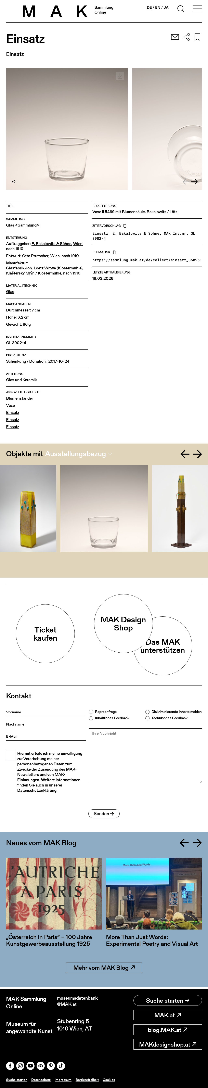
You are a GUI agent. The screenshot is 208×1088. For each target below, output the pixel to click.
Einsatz (12, 412)
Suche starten (167, 1000)
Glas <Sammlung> (22, 225)
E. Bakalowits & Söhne (51, 243)
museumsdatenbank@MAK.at (79, 1002)
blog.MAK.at (167, 1029)
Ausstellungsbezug (75, 454)
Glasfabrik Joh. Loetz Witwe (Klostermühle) (44, 268)
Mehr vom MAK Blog (104, 969)
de (149, 7)
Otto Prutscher (35, 255)
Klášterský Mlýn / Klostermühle (33, 273)
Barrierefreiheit (89, 1079)
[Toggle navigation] (197, 9)
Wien (77, 243)
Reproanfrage (106, 712)
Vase (10, 405)
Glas (10, 291)
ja (166, 7)
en (157, 7)
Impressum (65, 1079)
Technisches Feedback (169, 718)
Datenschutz (42, 1079)
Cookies (111, 1079)
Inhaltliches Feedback (112, 718)
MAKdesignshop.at (167, 1044)
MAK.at (167, 1015)
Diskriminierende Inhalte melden (177, 712)
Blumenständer (19, 398)
